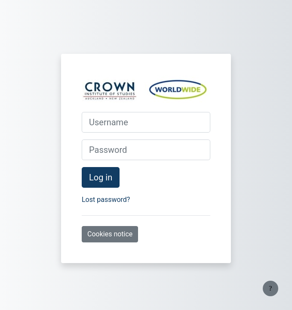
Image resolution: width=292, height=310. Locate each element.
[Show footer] (270, 288)
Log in (100, 177)
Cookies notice (109, 234)
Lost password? (106, 199)
